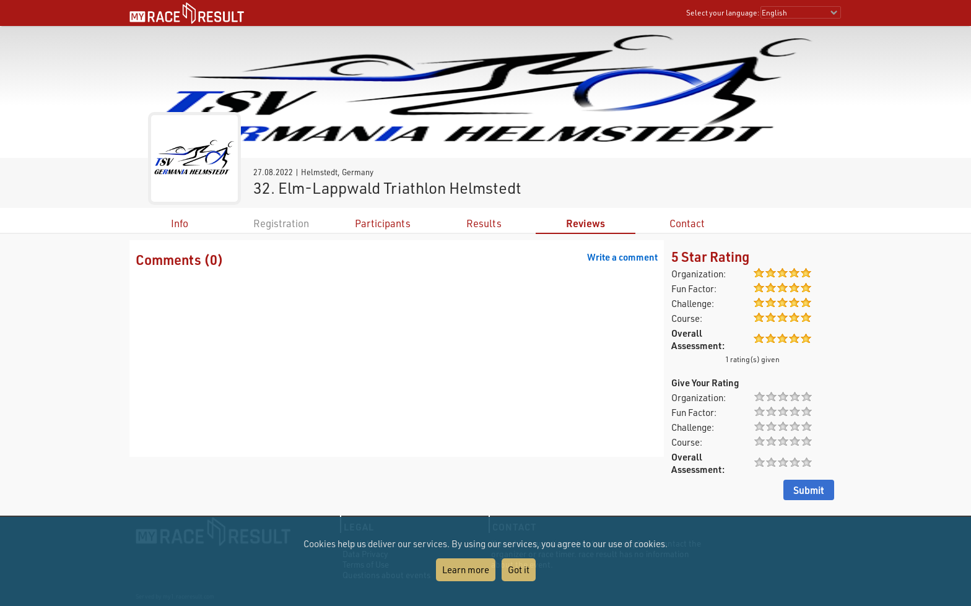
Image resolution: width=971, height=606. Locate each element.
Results (484, 223)
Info (179, 223)
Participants (383, 223)
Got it (518, 569)
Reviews (585, 223)
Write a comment (622, 257)
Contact (687, 223)
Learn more (465, 569)
